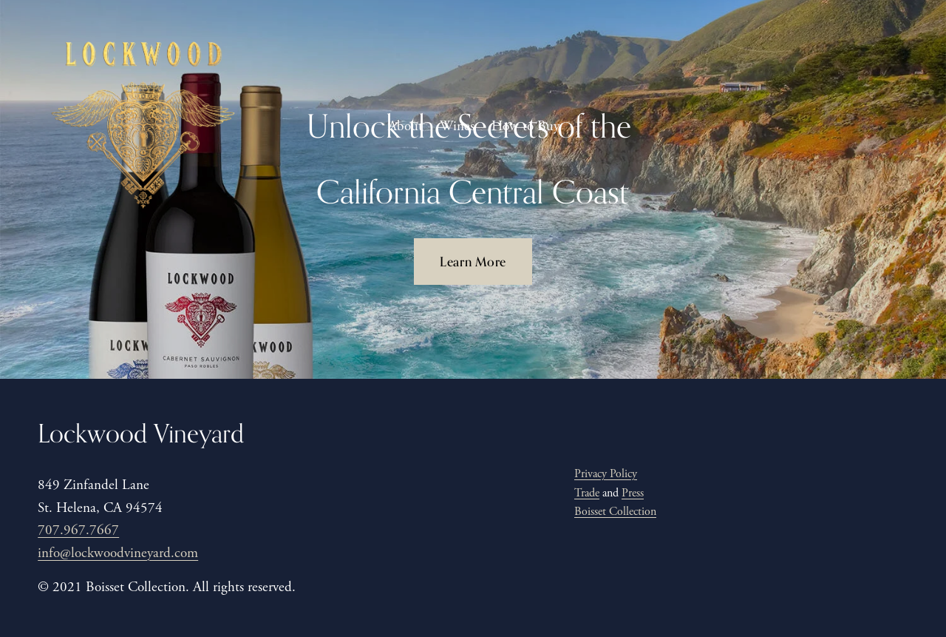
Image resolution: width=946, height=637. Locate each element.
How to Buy (525, 126)
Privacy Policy (605, 474)
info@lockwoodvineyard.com (118, 553)
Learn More (473, 261)
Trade (586, 493)
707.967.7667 (78, 530)
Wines (457, 126)
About (405, 126)
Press (633, 493)
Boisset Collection (615, 511)
